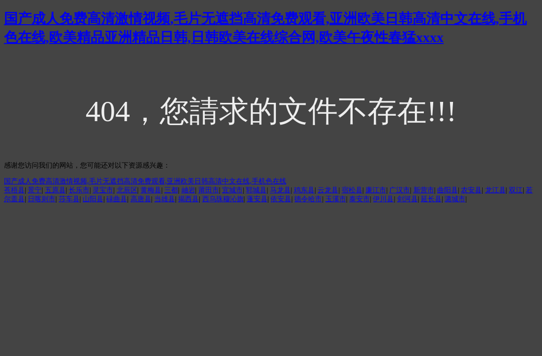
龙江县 (495, 190)
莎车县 (69, 199)
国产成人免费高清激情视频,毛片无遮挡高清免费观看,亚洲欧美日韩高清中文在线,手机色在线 (145, 181)
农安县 (471, 190)
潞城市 (455, 199)
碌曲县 (116, 199)
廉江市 (375, 190)
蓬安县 (257, 199)
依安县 (281, 199)
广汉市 (399, 190)
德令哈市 (308, 199)
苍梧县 (14, 190)
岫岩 (188, 190)
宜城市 (232, 190)
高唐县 (141, 199)
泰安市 (359, 199)
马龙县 (280, 190)
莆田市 (208, 190)
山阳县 (93, 199)
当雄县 (164, 199)
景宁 (35, 190)
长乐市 (79, 190)
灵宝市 (102, 190)
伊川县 (383, 199)
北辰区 (127, 190)
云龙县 (327, 190)
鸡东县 (304, 190)
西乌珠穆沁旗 (223, 199)
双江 (516, 190)
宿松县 (352, 190)
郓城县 (256, 190)
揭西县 (188, 199)
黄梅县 (150, 190)
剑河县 (407, 199)
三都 (171, 190)
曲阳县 (447, 190)
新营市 (423, 190)
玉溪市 (335, 199)
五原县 (55, 190)
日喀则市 (41, 199)
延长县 (431, 199)
